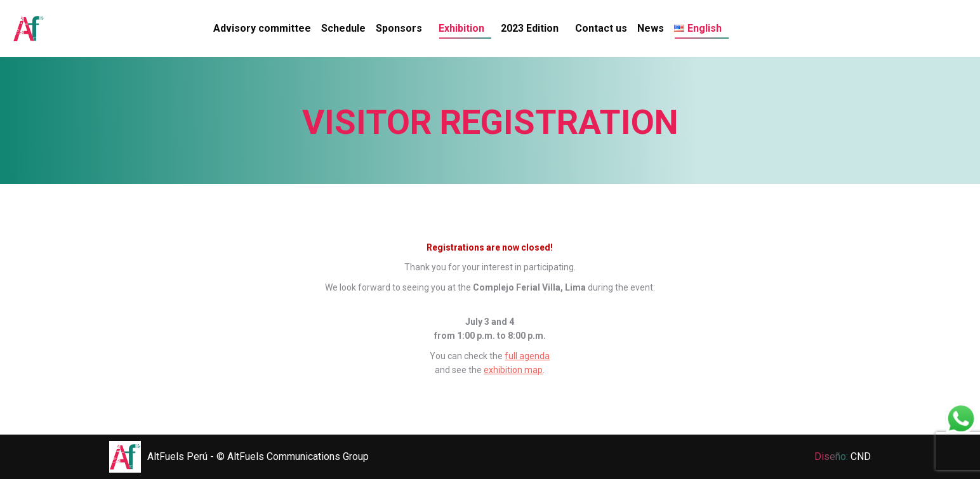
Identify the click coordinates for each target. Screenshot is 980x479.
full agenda (527, 356)
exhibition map (513, 370)
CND (861, 456)
